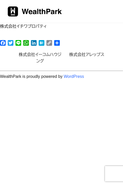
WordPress (74, 76)
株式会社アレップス (86, 54)
